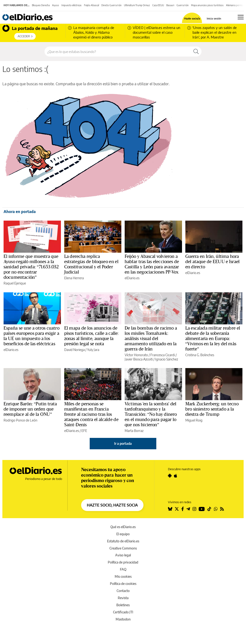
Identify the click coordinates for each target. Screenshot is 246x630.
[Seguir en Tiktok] (209, 509)
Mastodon (123, 619)
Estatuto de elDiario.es (123, 541)
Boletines (123, 605)
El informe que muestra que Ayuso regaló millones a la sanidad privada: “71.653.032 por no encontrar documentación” (31, 267)
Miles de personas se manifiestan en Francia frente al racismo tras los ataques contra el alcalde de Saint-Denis (91, 414)
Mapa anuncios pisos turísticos (207, 5)
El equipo (123, 534)
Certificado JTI (123, 612)
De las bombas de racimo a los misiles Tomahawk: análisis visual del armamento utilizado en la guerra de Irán (151, 338)
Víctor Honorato (136, 355)
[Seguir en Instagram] (194, 509)
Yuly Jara (93, 350)
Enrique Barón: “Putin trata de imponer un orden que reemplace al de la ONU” (30, 409)
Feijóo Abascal (91, 5)
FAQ (123, 569)
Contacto (123, 591)
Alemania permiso (235, 5)
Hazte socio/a (192, 18)
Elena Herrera (74, 278)
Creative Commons (123, 548)
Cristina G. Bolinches (199, 355)
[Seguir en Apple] (175, 476)
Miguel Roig (193, 420)
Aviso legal (123, 555)
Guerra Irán (183, 5)
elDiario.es (132, 278)
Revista (123, 598)
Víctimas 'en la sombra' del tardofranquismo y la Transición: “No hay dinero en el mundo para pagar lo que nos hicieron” (151, 414)
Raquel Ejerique (15, 283)
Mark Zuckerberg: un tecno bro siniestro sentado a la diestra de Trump (212, 409)
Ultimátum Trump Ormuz (137, 5)
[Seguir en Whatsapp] (216, 509)
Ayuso (55, 5)
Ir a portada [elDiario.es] (123, 443)
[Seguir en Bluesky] (170, 509)
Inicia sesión (214, 18)
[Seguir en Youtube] (202, 509)
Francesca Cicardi (162, 355)
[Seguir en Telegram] (188, 509)
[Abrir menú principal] (241, 17)
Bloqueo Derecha (41, 5)
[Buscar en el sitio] (117, 52)
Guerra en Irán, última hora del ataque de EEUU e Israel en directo (212, 261)
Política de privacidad (123, 562)
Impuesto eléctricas (71, 5)
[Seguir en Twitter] (177, 509)
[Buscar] (196, 52)
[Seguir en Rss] (222, 509)
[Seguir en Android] (170, 476)
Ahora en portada (20, 211)
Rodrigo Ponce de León (20, 420)
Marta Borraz (134, 431)
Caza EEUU (158, 5)
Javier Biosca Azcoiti (139, 359)
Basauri (170, 5)
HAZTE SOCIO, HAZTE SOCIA (112, 505)
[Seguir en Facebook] (182, 509)
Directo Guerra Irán (111, 5)
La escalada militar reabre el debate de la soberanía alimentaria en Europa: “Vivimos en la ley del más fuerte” (212, 338)
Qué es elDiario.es (123, 527)
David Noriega (74, 350)
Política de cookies (123, 584)
